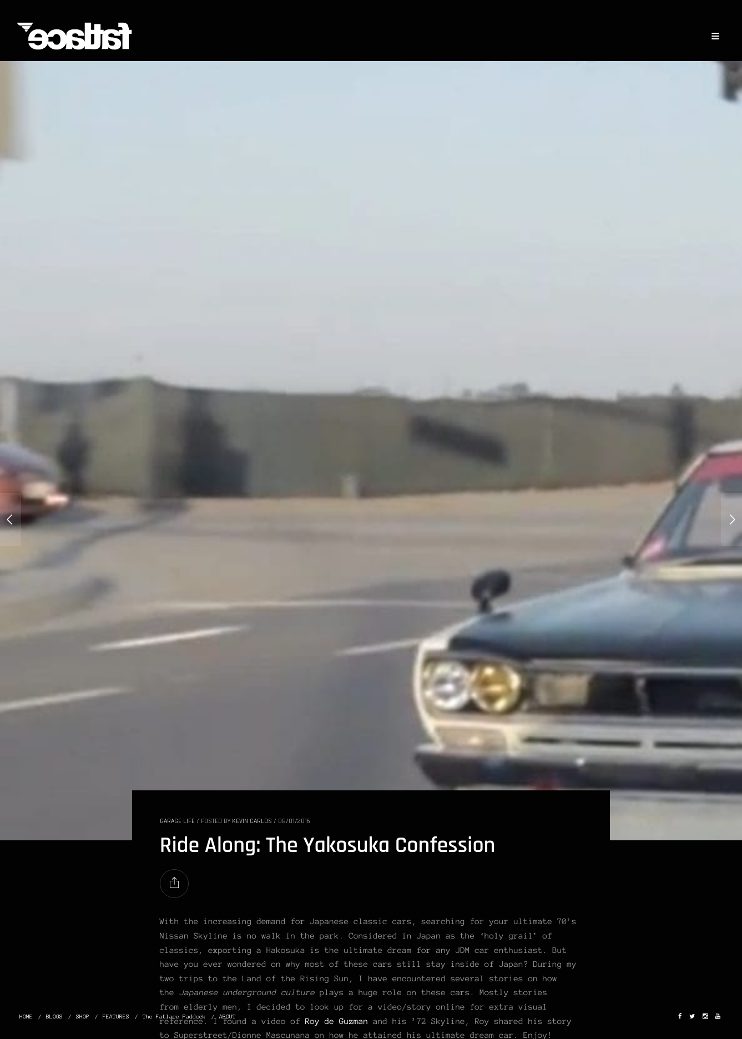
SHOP (82, 1016)
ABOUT (227, 1016)
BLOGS (54, 1016)
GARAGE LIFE (177, 821)
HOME (26, 1016)
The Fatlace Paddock (174, 1016)
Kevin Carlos (252, 821)
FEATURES (116, 1016)
